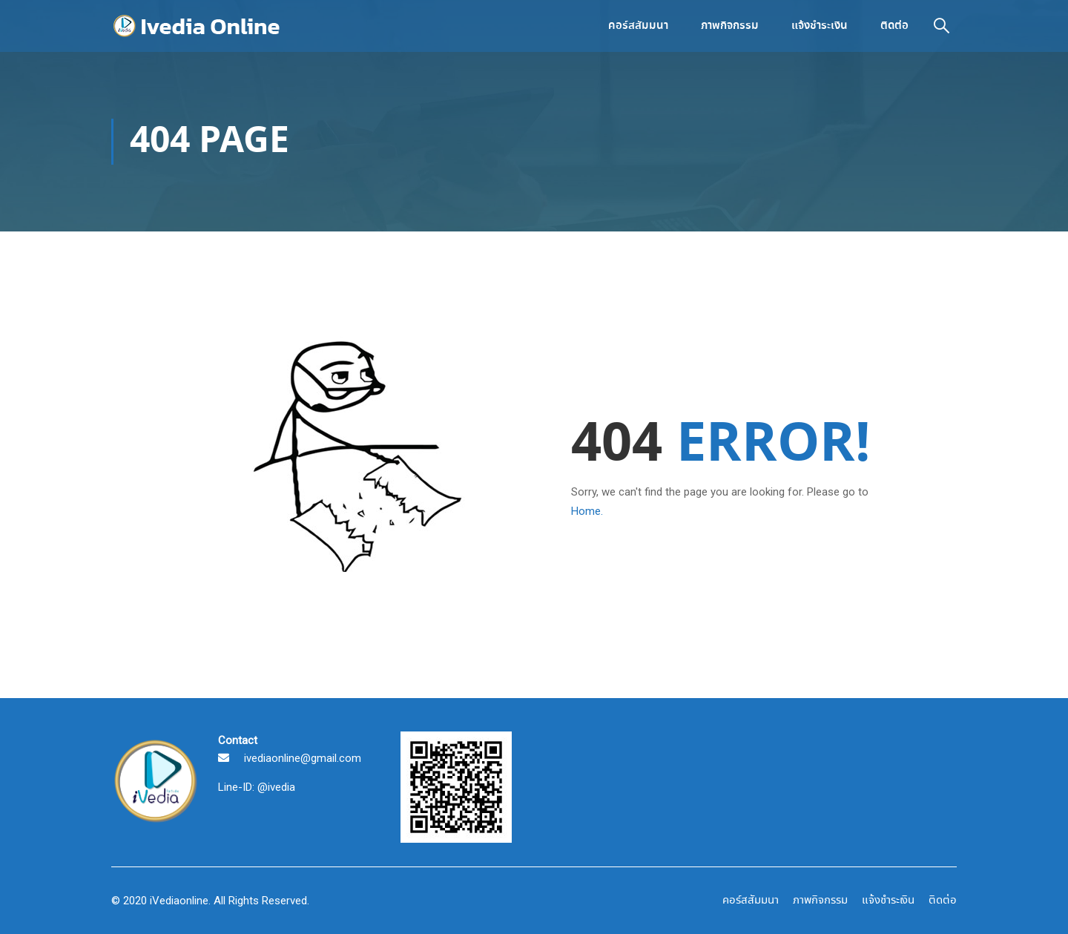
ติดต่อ (894, 26)
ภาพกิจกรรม (730, 26)
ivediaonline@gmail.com (302, 758)
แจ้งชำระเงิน (819, 26)
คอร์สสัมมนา (638, 26)
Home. (587, 511)
